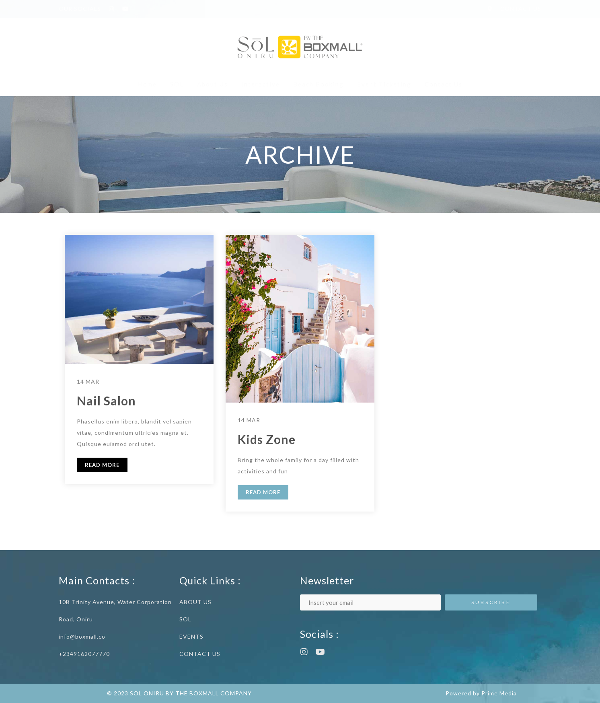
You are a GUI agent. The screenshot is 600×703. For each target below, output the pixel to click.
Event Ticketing (384, 84)
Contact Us (443, 84)
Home (147, 84)
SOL (177, 84)
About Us (212, 84)
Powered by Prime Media (481, 693)
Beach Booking (318, 84)
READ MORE (102, 465)
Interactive (260, 84)
